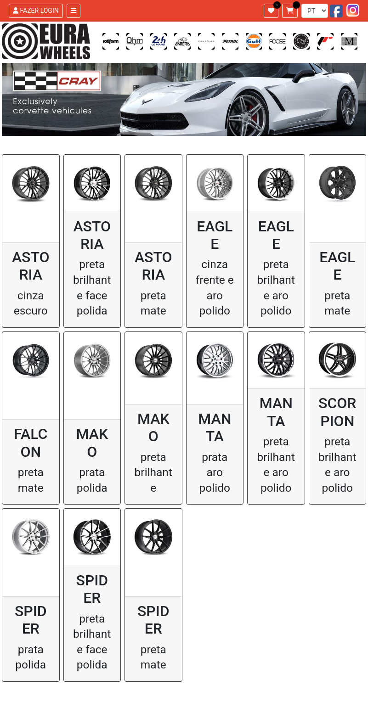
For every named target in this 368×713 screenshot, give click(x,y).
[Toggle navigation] (73, 11)
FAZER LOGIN (36, 10)
